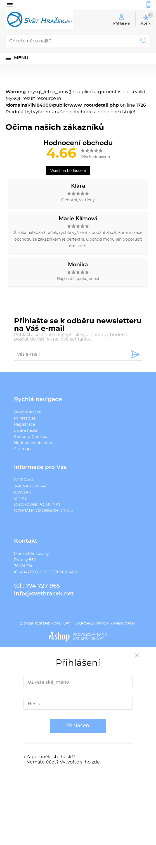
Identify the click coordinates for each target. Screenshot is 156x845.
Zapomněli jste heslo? (50, 757)
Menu (21, 58)
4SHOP (97, 638)
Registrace (24, 425)
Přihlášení (78, 725)
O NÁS (20, 499)
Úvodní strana (27, 412)
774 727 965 (43, 586)
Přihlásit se (25, 418)
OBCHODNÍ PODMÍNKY (37, 505)
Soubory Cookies (30, 437)
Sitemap (22, 449)
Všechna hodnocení (68, 170)
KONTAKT (23, 492)
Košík (147, 18)
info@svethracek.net (44, 594)
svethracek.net (52, 624)
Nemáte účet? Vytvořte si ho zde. (63, 762)
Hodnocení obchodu (34, 443)
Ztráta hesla (25, 431)
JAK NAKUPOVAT (31, 486)
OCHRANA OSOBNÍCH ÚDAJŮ (44, 511)
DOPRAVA (24, 480)
